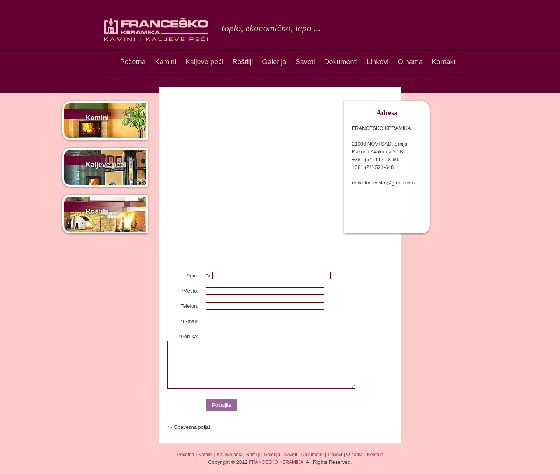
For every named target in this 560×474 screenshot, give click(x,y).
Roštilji (243, 62)
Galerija (274, 62)
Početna (132, 62)
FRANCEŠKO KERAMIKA (276, 462)
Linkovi (377, 62)
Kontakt (443, 62)
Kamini (165, 62)
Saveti (305, 62)
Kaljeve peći (204, 62)
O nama (410, 62)
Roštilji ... (101, 211)
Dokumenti (340, 62)
